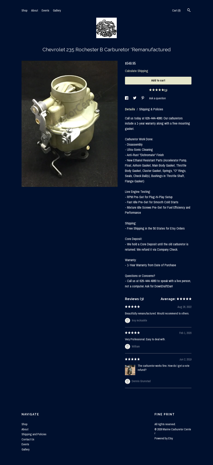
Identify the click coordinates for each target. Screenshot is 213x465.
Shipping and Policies (34, 434)
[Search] (188, 10)
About (34, 10)
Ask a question (157, 98)
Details (130, 109)
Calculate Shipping (136, 71)
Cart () (176, 10)
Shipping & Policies (151, 109)
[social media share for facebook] (127, 98)
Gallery (57, 10)
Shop (24, 10)
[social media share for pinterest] (143, 98)
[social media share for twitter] (135, 98)
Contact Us (28, 439)
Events (45, 10)
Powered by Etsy (164, 438)
